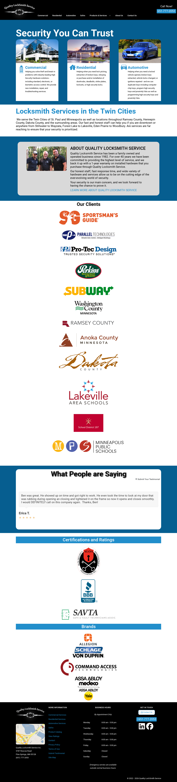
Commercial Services (57, 715)
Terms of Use (54, 749)
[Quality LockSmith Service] (19, 10)
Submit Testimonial (56, 753)
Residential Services (57, 719)
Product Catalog (55, 732)
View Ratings (53, 736)
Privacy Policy (54, 745)
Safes (51, 728)
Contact (51, 740)
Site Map (52, 757)
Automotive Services (57, 723)
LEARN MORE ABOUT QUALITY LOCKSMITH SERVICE (103, 190)
